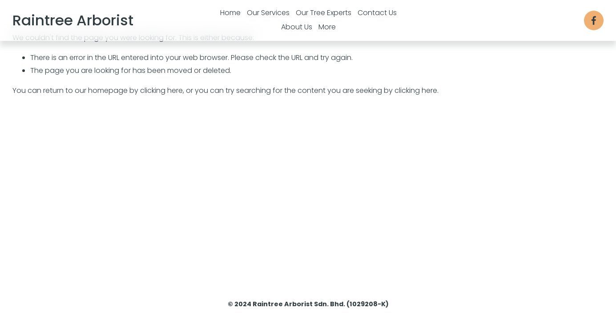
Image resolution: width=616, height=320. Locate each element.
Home (230, 13)
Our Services (268, 13)
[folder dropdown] (327, 27)
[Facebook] (594, 20)
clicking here (161, 90)
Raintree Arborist (72, 20)
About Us (296, 27)
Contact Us (377, 13)
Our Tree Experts (323, 13)
